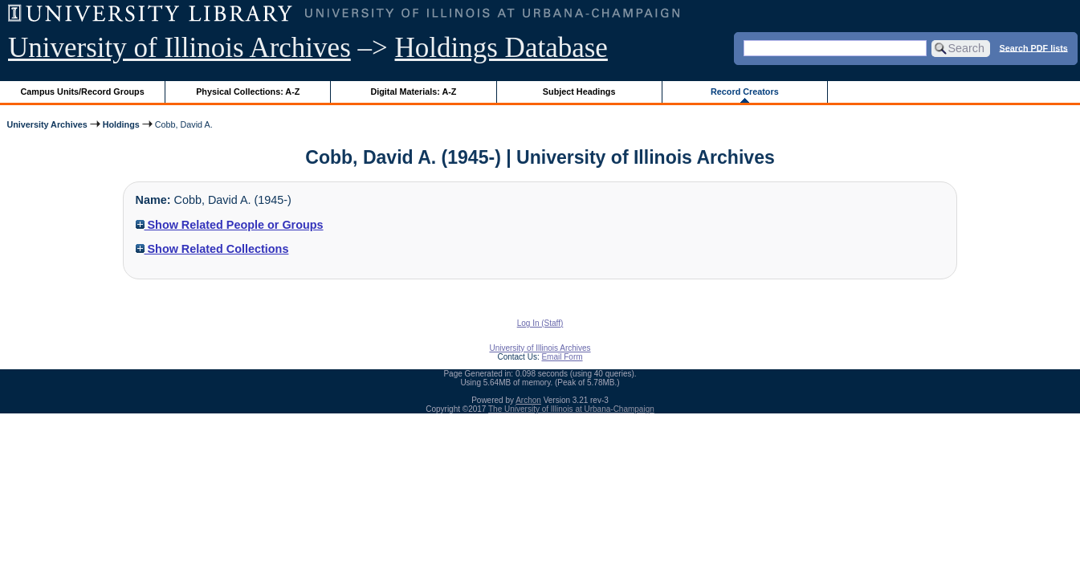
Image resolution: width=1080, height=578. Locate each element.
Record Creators (745, 91)
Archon (528, 400)
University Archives (46, 124)
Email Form (561, 356)
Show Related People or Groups (230, 224)
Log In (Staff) (540, 323)
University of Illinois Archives (179, 47)
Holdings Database (501, 47)
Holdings (121, 124)
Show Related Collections (212, 248)
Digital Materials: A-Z (413, 91)
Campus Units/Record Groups (83, 91)
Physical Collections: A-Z (248, 91)
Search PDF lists (1034, 47)
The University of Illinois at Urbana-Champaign (571, 409)
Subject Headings (579, 91)
